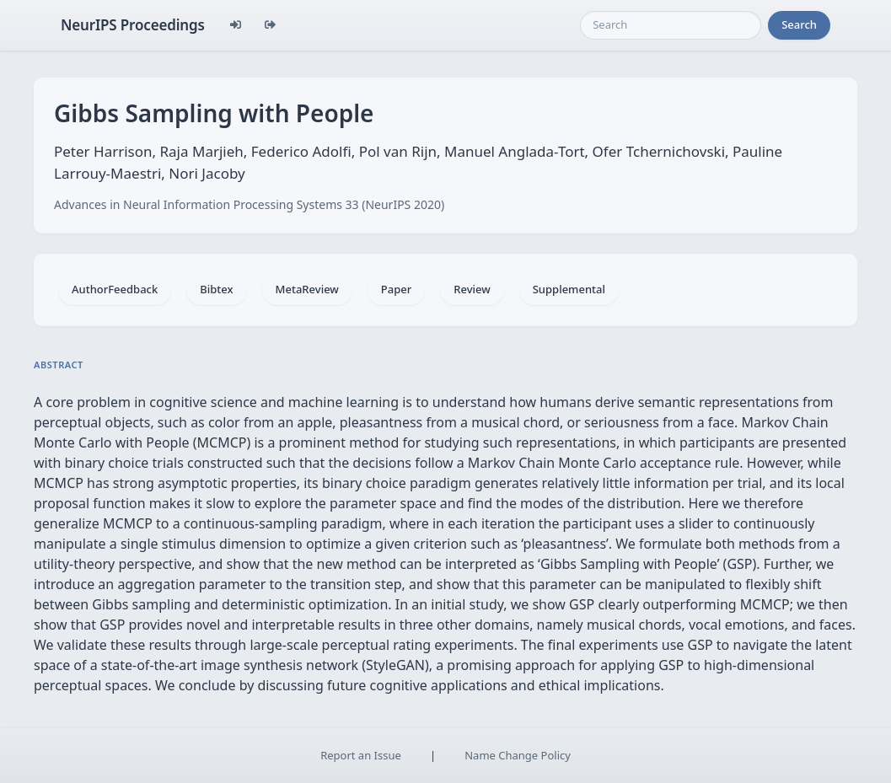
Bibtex (216, 289)
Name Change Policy (517, 755)
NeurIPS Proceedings (133, 25)
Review (472, 289)
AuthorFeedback (115, 289)
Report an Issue (360, 755)
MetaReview (307, 289)
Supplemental (569, 289)
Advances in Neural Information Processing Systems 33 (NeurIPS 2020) (249, 204)
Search (799, 24)
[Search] (670, 25)
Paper (396, 289)
